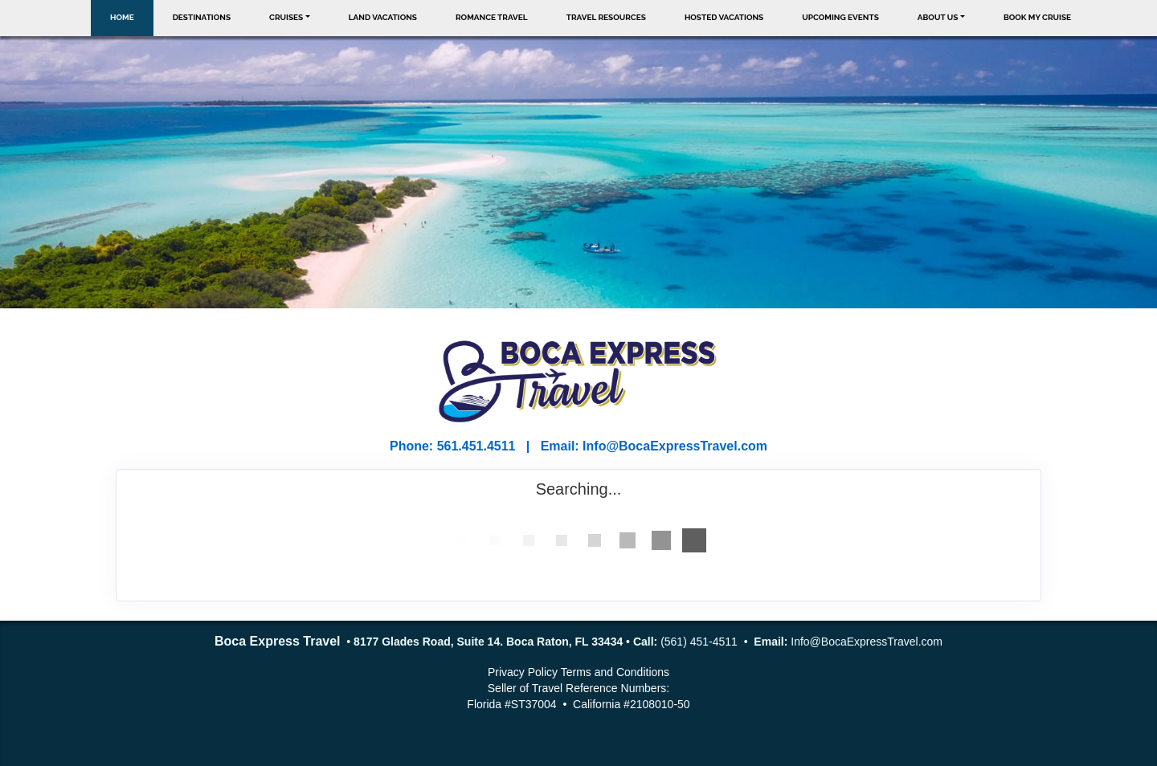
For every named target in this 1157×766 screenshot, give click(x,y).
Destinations (202, 17)
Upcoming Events (840, 17)
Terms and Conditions (615, 672)
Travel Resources (606, 17)
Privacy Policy (523, 672)
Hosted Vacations (724, 17)
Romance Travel (492, 17)
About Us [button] (938, 17)
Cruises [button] (286, 17)
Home (122, 17)
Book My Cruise (1037, 17)
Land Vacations (383, 17)
